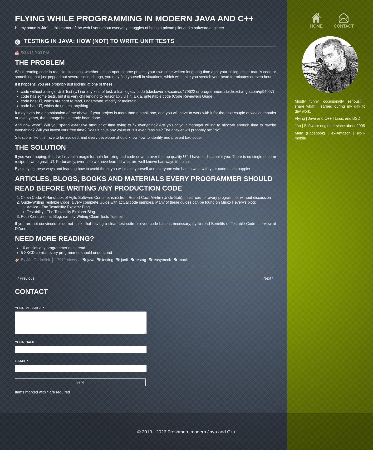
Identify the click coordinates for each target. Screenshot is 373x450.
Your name (25, 342)
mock (183, 260)
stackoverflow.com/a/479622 (171, 92)
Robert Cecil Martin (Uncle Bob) (155, 198)
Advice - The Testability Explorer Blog (58, 207)
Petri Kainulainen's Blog (41, 217)
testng (141, 260)
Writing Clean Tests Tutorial (99, 217)
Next (267, 278)
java (90, 260)
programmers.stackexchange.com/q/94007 (237, 92)
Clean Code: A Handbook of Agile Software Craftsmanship (70, 198)
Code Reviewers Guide (192, 96)
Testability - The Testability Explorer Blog (61, 212)
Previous (27, 278)
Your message (29, 308)
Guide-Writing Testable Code (45, 202)
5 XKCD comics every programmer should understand (66, 253)
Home (316, 26)
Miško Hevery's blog (238, 202)
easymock (162, 260)
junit (124, 260)
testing (107, 260)
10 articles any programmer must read (53, 248)
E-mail (21, 361)
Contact (344, 26)
